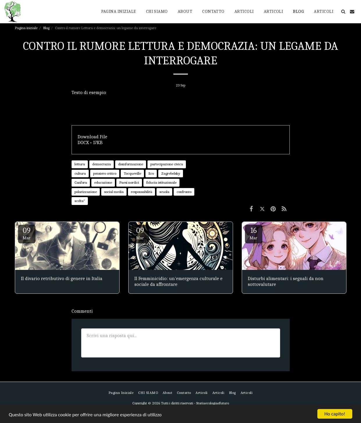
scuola (164, 192)
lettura (79, 164)
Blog (46, 28)
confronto (184, 192)
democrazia (101, 164)
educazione (103, 182)
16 (253, 233)
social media (114, 192)
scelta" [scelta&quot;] (79, 201)
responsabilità (141, 192)
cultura (80, 173)
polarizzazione (85, 192)
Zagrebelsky (170, 173)
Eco (151, 173)
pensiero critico (104, 173)
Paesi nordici (129, 182)
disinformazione (130, 164)
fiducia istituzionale (161, 182)
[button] (343, 11)
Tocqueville (132, 173)
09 (26, 233)
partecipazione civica (166, 164)
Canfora (80, 182)
